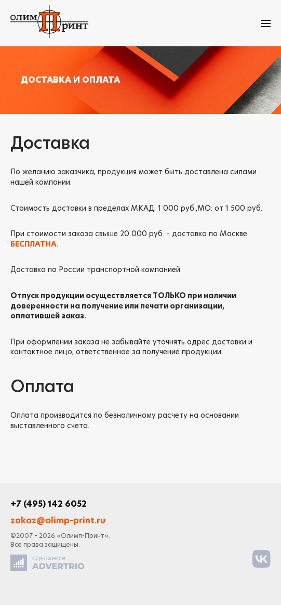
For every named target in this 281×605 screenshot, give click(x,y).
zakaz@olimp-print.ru (57, 520)
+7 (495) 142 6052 (48, 504)
